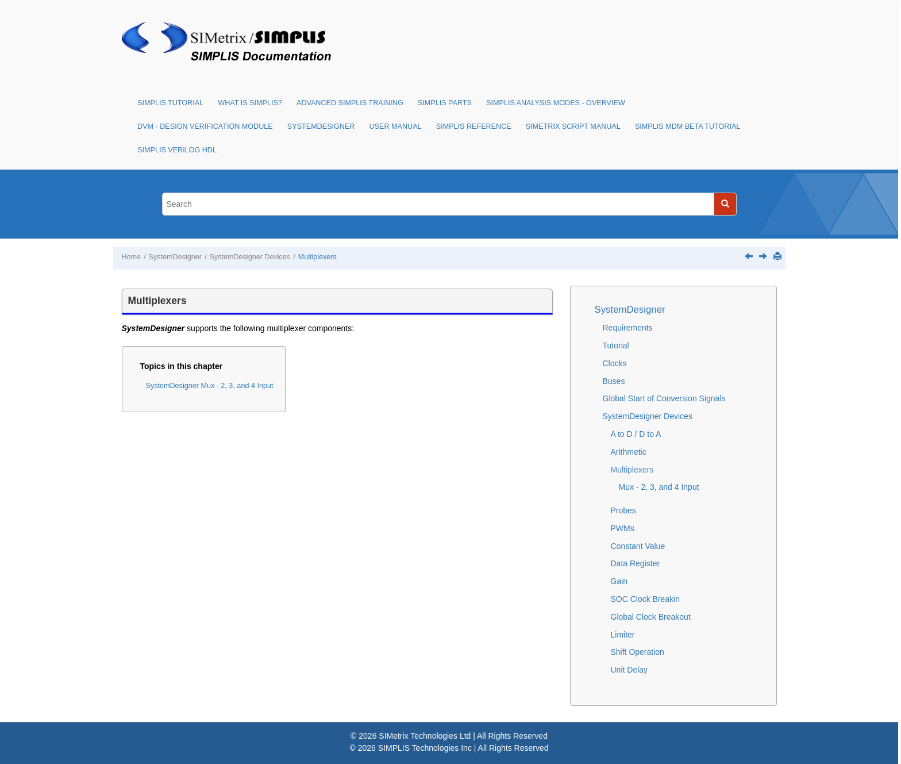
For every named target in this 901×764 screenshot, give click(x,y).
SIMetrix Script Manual (573, 126)
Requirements (628, 327)
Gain (619, 581)
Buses (614, 381)
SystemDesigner (321, 126)
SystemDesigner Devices (249, 257)
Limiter (623, 634)
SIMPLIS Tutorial (170, 103)
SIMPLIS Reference (473, 126)
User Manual (395, 126)
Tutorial (616, 345)
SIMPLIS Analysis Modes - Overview (555, 103)
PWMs (622, 528)
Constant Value (638, 546)
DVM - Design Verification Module (205, 126)
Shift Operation (637, 651)
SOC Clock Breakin (645, 599)
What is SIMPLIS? (250, 103)
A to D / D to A (636, 434)
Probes (623, 510)
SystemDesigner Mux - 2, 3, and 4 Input (210, 386)
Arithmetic (628, 451)
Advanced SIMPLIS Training (350, 103)
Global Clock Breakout (651, 616)
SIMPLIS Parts (445, 103)
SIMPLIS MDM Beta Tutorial (687, 126)
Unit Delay (629, 669)
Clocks (615, 363)
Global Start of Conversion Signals (664, 398)
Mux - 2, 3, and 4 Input (659, 487)
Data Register (635, 563)
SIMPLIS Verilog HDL (177, 150)
